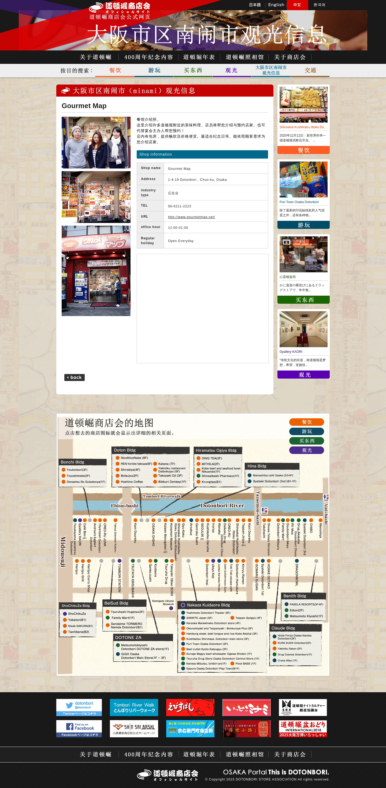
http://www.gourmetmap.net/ (191, 217)
